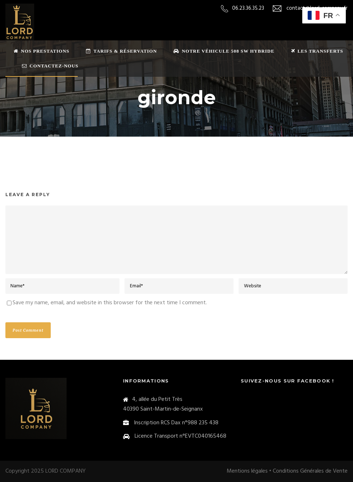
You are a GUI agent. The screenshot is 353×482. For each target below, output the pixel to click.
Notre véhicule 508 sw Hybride (224, 51)
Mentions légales (247, 471)
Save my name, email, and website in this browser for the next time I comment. (110, 303)
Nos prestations (41, 51)
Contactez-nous (50, 65)
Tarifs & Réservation (121, 51)
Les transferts (317, 51)
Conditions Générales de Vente (310, 471)
